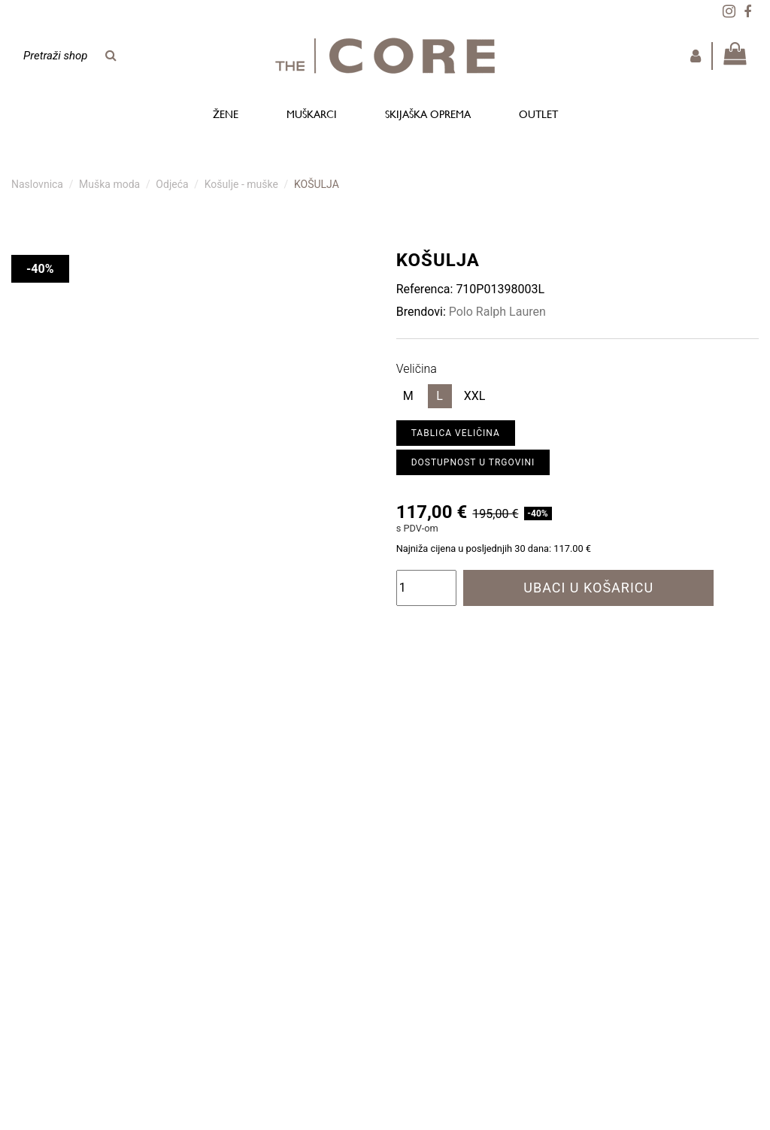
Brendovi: (421, 311)
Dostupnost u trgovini (473, 462)
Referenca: (424, 289)
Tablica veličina (455, 433)
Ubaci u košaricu (588, 587)
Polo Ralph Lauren (497, 311)
